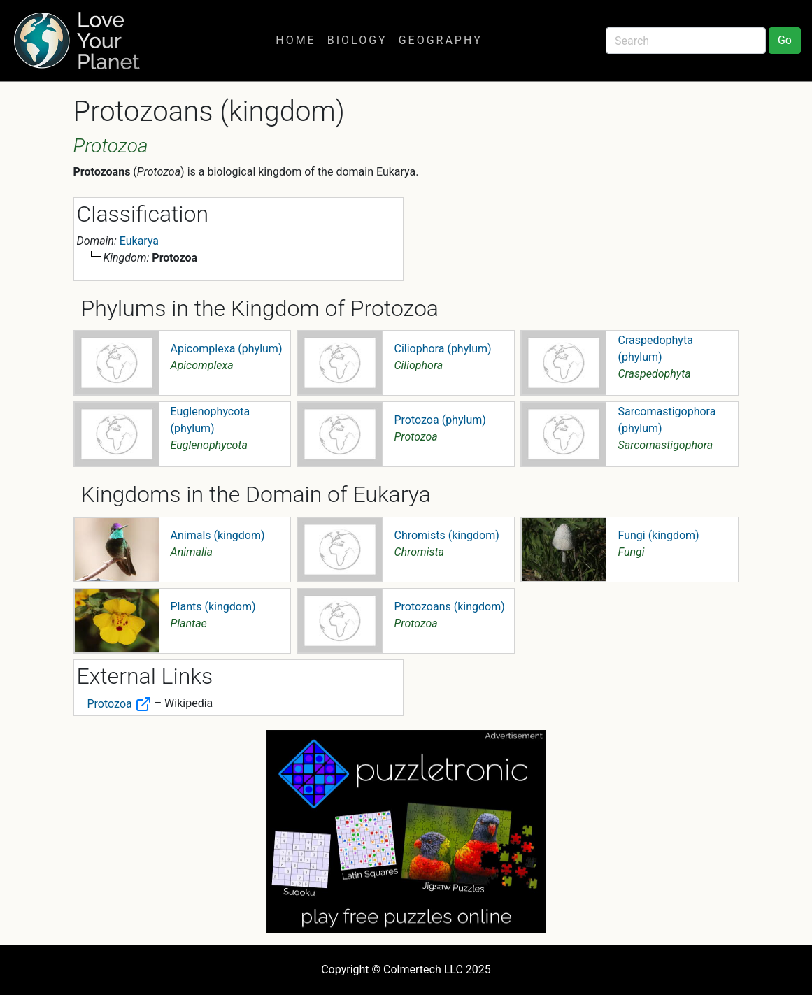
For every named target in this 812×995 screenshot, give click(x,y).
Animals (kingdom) (218, 535)
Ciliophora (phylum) (442, 348)
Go (785, 40)
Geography (441, 40)
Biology (357, 40)
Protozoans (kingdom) (449, 606)
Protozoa (119, 703)
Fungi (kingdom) (658, 535)
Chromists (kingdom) (446, 535)
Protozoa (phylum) (439, 420)
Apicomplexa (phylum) (227, 348)
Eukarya (139, 241)
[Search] (686, 40)
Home (295, 40)
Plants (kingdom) (213, 606)
